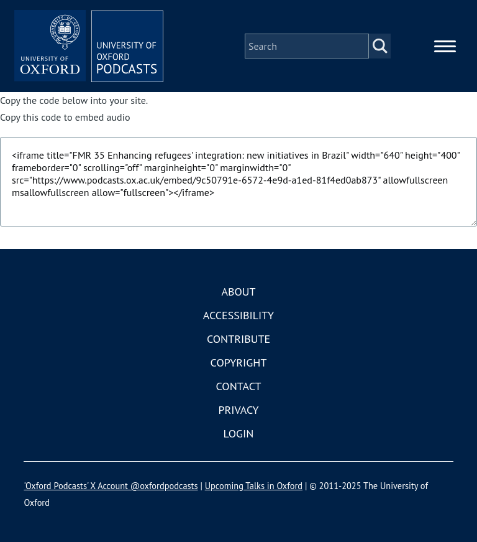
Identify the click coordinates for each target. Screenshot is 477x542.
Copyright (239, 362)
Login (239, 433)
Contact (238, 386)
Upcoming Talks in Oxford (253, 486)
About (238, 291)
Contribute (238, 339)
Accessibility (238, 315)
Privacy (238, 410)
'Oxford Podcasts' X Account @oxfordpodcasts (111, 486)
